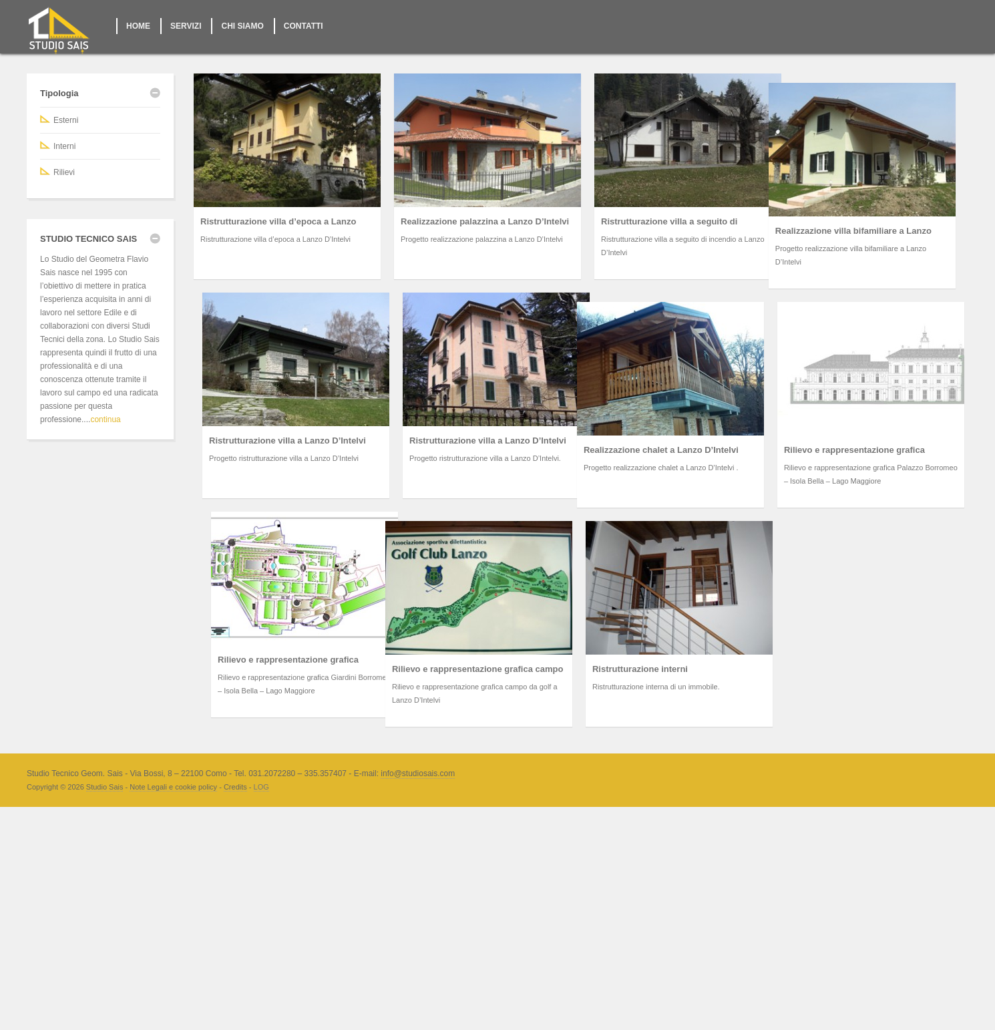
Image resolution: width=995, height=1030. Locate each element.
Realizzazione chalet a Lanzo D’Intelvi (374, 607)
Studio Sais (105, 944)
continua (105, 419)
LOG (261, 944)
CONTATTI (303, 26)
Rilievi (64, 172)
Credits (235, 944)
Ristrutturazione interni (496, 826)
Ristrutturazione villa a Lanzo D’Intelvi (431, 441)
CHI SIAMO (242, 26)
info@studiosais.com (418, 930)
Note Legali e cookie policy (173, 944)
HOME (138, 26)
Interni (64, 146)
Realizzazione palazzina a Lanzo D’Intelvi (485, 221)
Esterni (65, 120)
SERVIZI (185, 26)
